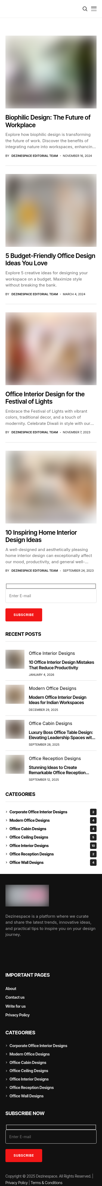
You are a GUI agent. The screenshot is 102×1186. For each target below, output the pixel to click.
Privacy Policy (17, 1015)
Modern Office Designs (53, 820)
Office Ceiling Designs (53, 837)
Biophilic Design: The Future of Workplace (48, 121)
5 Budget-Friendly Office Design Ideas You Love (50, 259)
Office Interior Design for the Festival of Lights (45, 398)
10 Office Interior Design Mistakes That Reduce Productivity (61, 664)
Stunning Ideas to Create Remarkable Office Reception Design (57, 772)
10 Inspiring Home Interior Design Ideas (41, 536)
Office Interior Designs (53, 845)
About (10, 988)
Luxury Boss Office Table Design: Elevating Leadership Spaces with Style (61, 737)
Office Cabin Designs (53, 829)
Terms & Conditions (47, 1182)
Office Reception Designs (53, 854)
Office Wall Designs (53, 862)
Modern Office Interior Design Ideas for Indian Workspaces (57, 700)
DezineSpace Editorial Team (34, 156)
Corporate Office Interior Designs (53, 812)
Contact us (14, 997)
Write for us (15, 1006)
